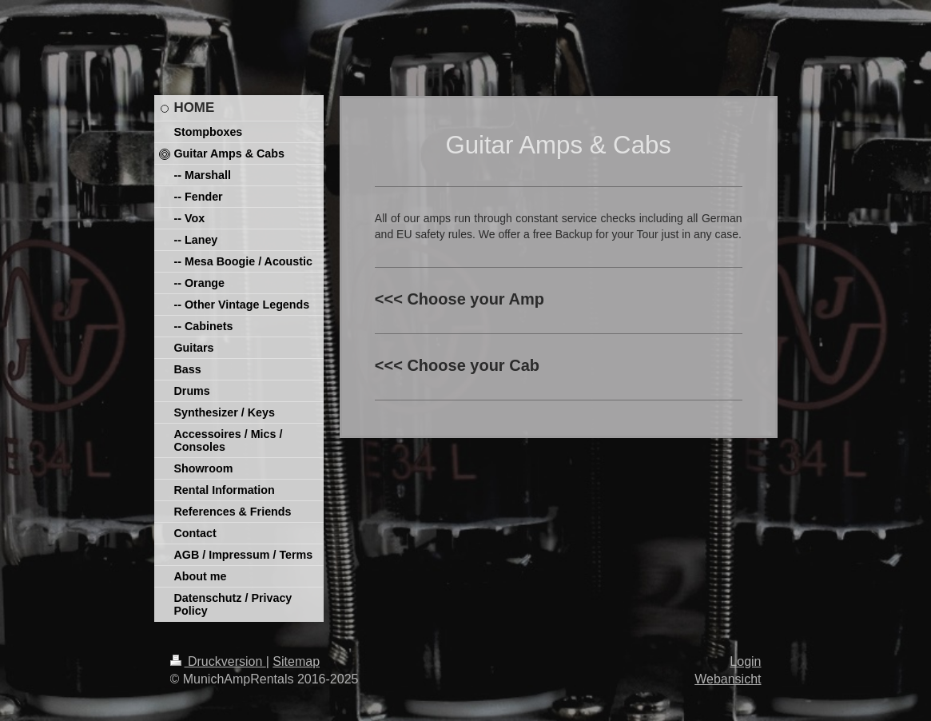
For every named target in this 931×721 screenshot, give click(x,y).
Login (745, 661)
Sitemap (296, 661)
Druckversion (218, 661)
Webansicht (727, 679)
